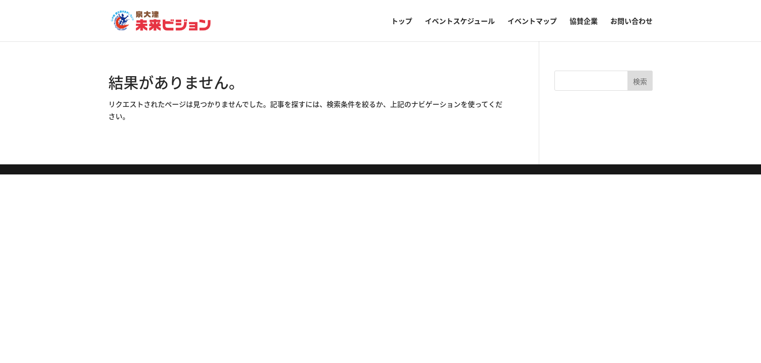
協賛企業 (583, 21)
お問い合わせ (631, 21)
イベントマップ (532, 21)
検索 (640, 81)
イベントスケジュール (460, 21)
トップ (401, 21)
